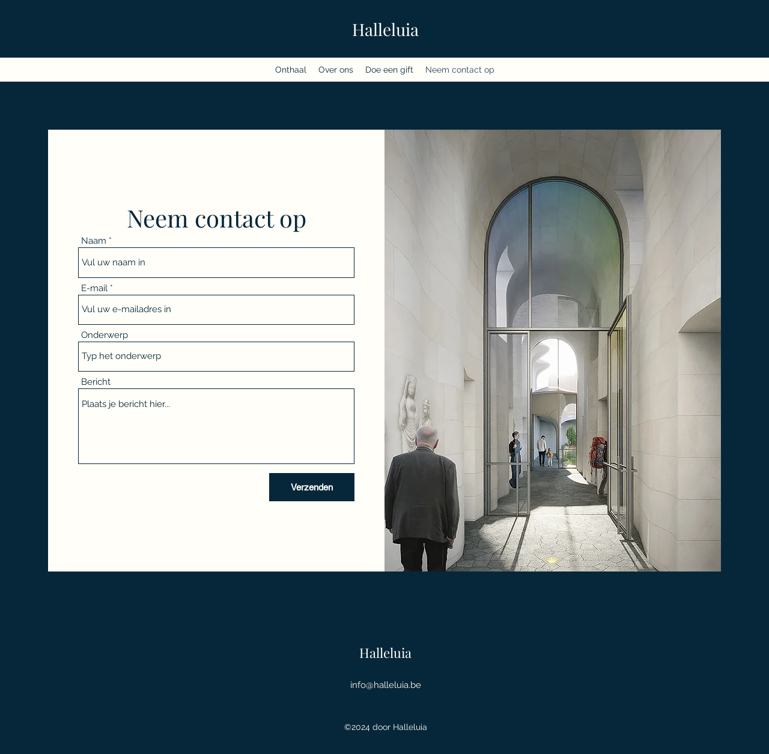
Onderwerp (104, 335)
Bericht (96, 382)
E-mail (94, 288)
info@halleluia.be (385, 685)
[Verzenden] (311, 487)
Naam (93, 241)
